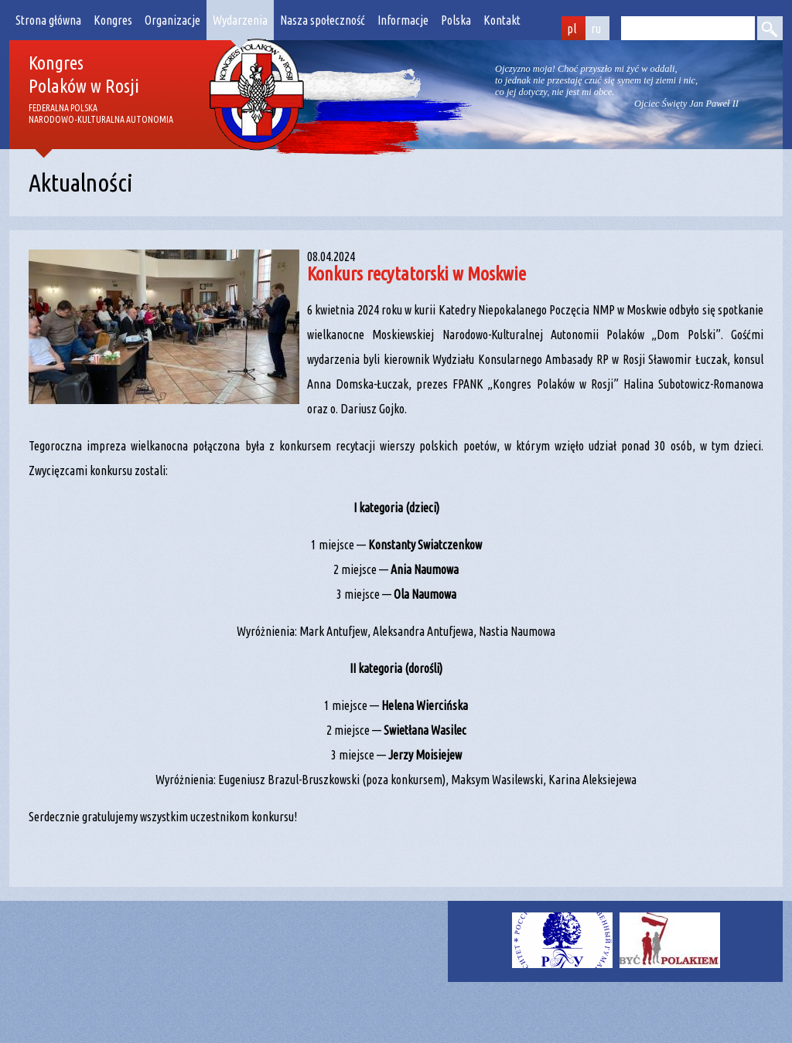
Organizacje (172, 20)
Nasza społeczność (322, 20)
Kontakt (502, 20)
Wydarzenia (240, 20)
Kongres (113, 20)
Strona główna (48, 20)
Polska (456, 20)
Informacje (402, 20)
